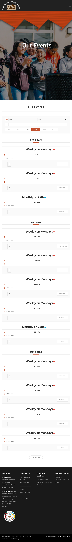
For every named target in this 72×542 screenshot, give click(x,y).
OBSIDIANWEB (64, 536)
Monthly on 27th (33, 197)
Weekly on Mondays (39, 149)
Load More (36, 457)
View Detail (63, 164)
